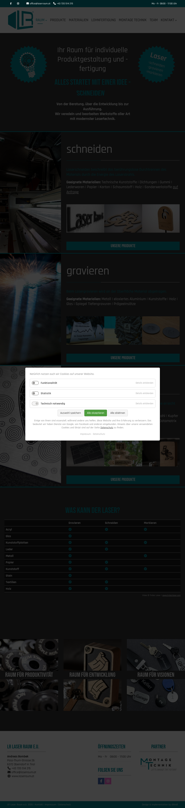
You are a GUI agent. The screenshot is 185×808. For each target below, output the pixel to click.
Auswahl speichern (70, 413)
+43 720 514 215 (65, 3)
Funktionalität (49, 383)
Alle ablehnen (117, 413)
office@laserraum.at (40, 3)
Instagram (18, 3)
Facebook (10, 3)
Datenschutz (106, 427)
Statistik (46, 393)
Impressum (85, 433)
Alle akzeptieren (95, 413)
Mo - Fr (155, 3)
